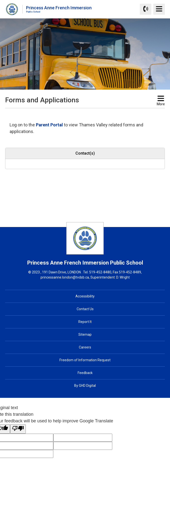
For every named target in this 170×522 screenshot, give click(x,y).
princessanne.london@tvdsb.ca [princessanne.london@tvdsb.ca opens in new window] (65, 277)
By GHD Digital (85, 386)
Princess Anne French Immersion (59, 9)
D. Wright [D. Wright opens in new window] (123, 277)
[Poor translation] (18, 429)
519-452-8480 (100, 272)
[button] (77, 113)
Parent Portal (49, 124)
